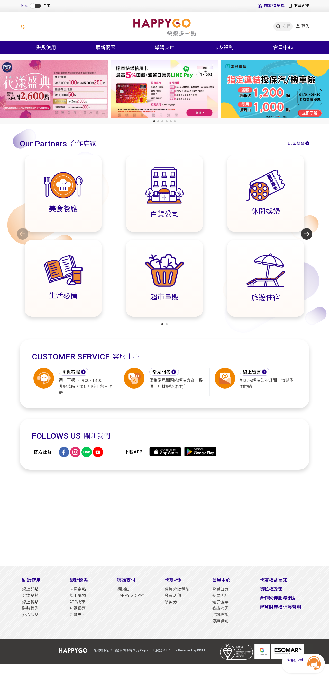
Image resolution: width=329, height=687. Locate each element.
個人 (24, 6)
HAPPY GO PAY (130, 595)
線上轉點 (30, 602)
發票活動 (172, 595)
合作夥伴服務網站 (278, 598)
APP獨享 (77, 602)
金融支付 (77, 614)
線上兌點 (30, 589)
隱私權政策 (271, 589)
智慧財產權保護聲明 (280, 607)
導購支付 (126, 580)
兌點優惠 (77, 608)
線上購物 (77, 595)
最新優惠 (78, 580)
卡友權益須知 (273, 580)
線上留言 (252, 372)
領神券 (170, 602)
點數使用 (31, 580)
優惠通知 (220, 621)
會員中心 (221, 580)
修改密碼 (220, 608)
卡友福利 (173, 580)
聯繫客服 (71, 372)
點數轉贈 (30, 608)
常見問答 (161, 372)
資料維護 (220, 614)
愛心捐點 (30, 614)
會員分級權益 (176, 589)
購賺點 (123, 589)
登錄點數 (30, 595)
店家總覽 (296, 143)
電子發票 (220, 602)
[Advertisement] (164, 518)
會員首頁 (220, 589)
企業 (46, 6)
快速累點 (77, 589)
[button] (154, 121)
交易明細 (220, 595)
